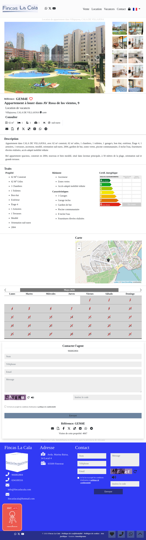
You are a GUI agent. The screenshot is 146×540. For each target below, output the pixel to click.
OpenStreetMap (126, 282)
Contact (121, 9)
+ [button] (79, 244)
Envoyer (73, 415)
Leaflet (116, 282)
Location (97, 9)
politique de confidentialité (47, 407)
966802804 (73, 351)
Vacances (109, 9)
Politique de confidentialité (72, 533)
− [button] (79, 249)
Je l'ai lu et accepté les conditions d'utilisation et (31, 407)
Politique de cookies (92, 533)
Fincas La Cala (54, 533)
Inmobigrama (80, 536)
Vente (86, 9)
